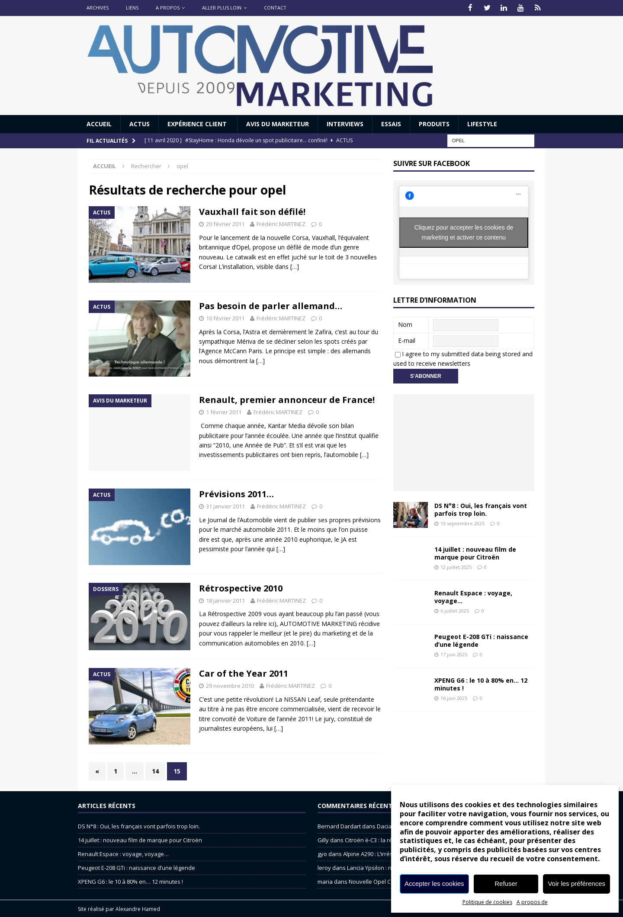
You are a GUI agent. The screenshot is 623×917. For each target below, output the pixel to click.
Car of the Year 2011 (243, 673)
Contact (275, 7)
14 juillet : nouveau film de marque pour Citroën (475, 552)
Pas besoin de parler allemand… (270, 305)
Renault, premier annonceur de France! (287, 399)
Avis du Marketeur (277, 123)
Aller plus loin (221, 7)
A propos (168, 7)
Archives (98, 7)
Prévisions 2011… (236, 493)
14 (155, 770)
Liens (132, 7)
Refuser (506, 883)
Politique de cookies (487, 902)
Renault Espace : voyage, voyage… (473, 596)
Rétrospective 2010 (241, 587)
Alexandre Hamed (138, 908)
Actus (139, 123)
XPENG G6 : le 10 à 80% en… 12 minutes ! (480, 683)
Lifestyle (482, 123)
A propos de (532, 902)
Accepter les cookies (434, 883)
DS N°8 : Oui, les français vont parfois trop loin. (480, 509)
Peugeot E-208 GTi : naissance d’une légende (481, 640)
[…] (294, 266)
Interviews (345, 123)
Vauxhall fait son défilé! (252, 211)
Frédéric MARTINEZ (281, 223)
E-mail (406, 339)
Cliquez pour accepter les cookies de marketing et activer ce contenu (463, 231)
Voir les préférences (576, 883)
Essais (391, 123)
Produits (434, 123)
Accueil (99, 123)
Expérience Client (197, 123)
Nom (405, 324)
